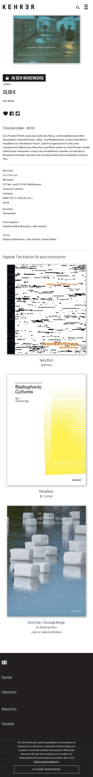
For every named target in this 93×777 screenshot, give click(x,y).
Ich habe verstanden (46, 769)
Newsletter (9, 708)
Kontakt (7, 677)
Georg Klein (9, 213)
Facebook (8, 723)
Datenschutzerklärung (46, 761)
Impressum (9, 691)
